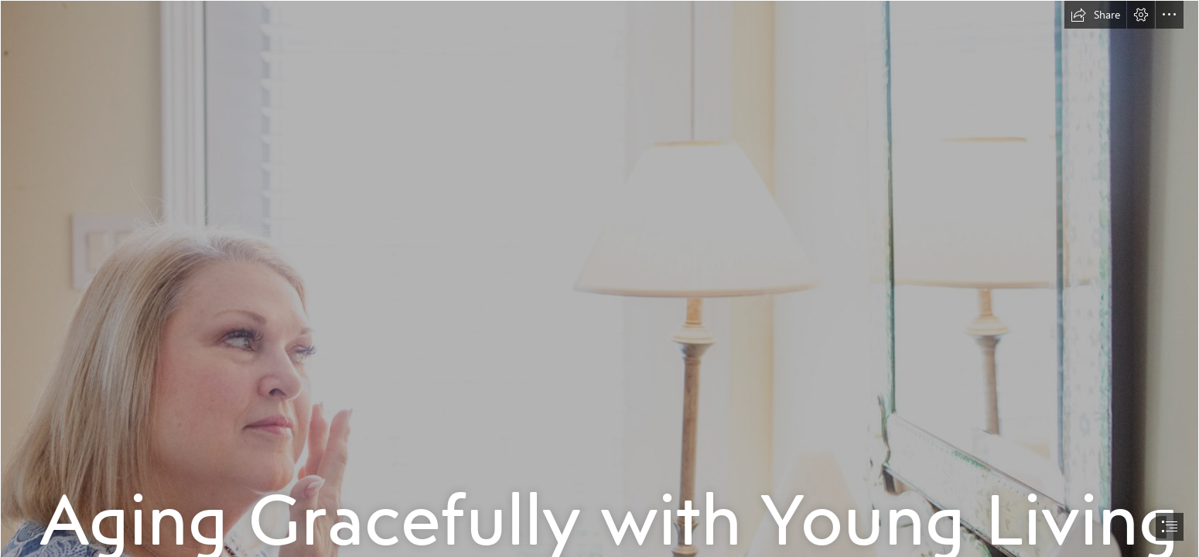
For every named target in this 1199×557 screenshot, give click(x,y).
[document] (599, 278)
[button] (1095, 15)
